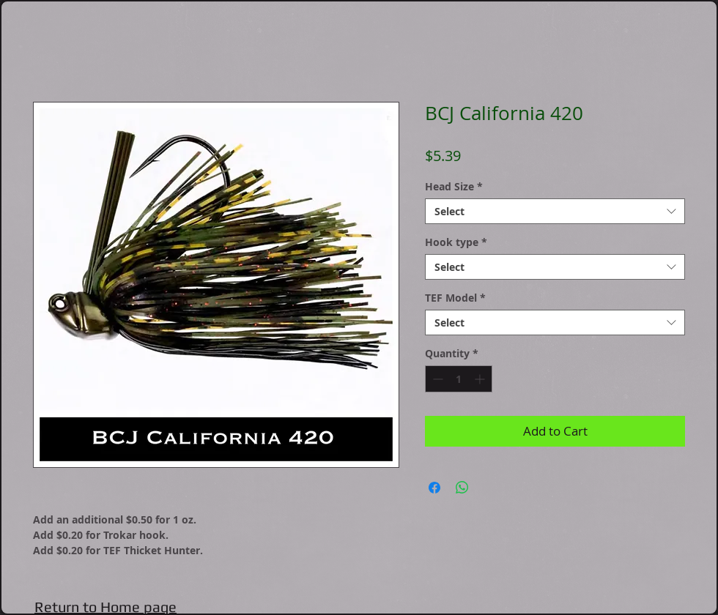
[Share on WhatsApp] (462, 487)
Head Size (454, 186)
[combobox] (555, 211)
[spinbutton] (458, 379)
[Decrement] (436, 379)
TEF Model (455, 297)
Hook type (456, 242)
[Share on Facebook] (434, 487)
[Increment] (481, 379)
